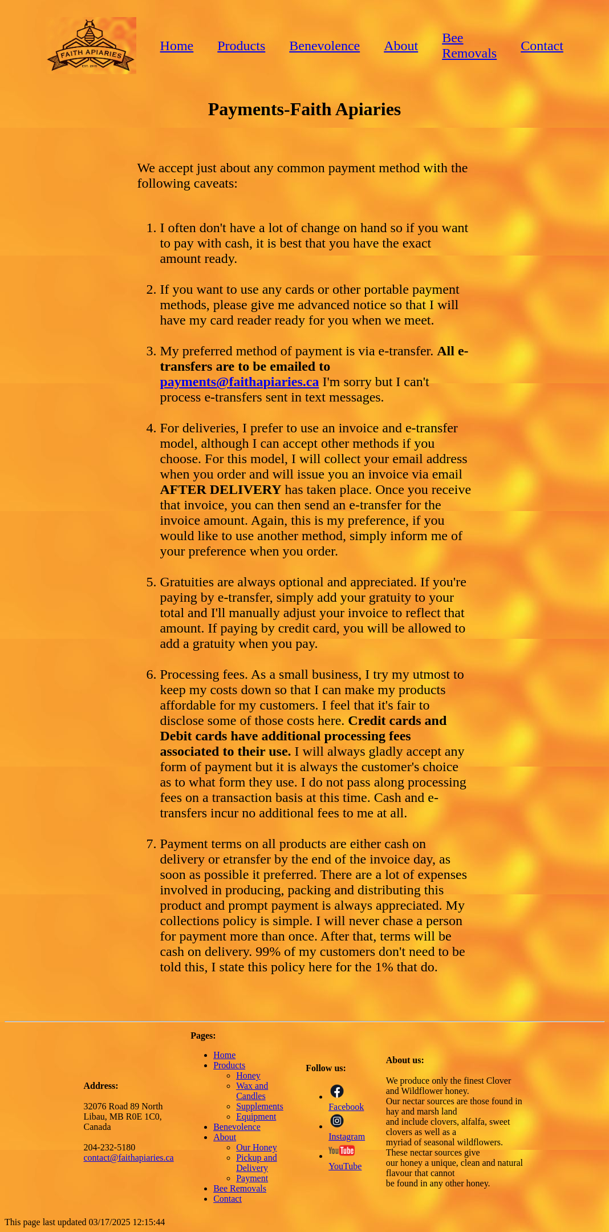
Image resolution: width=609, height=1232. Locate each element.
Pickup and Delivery (256, 1163)
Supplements (259, 1106)
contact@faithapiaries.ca (129, 1157)
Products (241, 45)
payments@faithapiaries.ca (239, 381)
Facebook (346, 1102)
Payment (252, 1178)
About (401, 45)
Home (177, 45)
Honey (248, 1075)
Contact (542, 45)
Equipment (256, 1116)
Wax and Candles (252, 1091)
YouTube (345, 1161)
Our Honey (256, 1147)
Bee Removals (469, 45)
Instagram (346, 1131)
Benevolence (324, 45)
